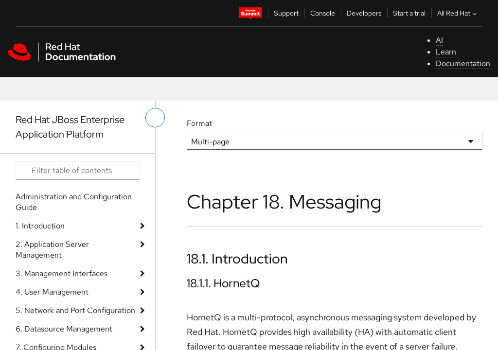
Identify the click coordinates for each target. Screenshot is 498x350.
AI (439, 40)
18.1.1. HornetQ (223, 283)
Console (322, 13)
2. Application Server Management (52, 249)
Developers (364, 13)
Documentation (463, 63)
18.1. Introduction (237, 258)
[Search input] (78, 170)
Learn (446, 52)
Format (199, 123)
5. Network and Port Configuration (75, 310)
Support (286, 13)
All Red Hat (458, 13)
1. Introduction (40, 226)
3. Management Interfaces (61, 273)
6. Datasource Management (64, 329)
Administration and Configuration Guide (74, 202)
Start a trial (409, 13)
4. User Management (52, 292)
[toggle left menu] (155, 117)
